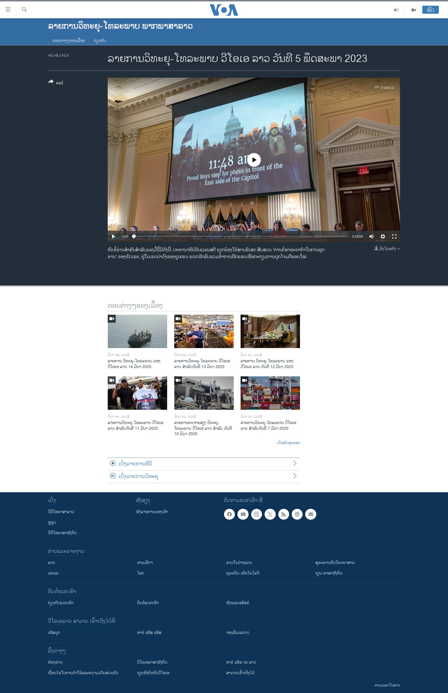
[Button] (55, 83)
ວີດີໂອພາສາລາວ (61, 512)
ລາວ (51, 563)
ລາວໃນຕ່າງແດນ (239, 563)
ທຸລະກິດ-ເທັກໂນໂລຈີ (242, 573)
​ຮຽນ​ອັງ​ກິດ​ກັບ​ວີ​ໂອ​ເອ (153, 673)
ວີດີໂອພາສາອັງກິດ (62, 533)
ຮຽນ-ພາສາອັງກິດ (329, 573)
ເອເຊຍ (53, 573)
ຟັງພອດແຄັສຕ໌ (237, 603)
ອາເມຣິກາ (145, 563)
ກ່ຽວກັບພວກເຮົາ (60, 603)
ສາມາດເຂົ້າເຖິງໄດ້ (240, 673)
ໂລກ (140, 573)
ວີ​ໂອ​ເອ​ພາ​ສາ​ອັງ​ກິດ (152, 662)
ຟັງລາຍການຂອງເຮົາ (152, 512)
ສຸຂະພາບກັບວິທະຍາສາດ (335, 563)
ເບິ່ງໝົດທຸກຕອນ (288, 443)
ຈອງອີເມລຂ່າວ (237, 633)
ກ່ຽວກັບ (100, 40)
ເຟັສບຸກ (54, 633)
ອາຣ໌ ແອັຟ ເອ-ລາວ (241, 662)
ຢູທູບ (52, 522)
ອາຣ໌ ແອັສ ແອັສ (149, 633)
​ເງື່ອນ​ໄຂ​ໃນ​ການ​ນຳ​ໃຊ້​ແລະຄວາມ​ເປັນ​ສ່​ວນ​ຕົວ (83, 673)
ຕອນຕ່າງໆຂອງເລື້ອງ (69, 40)
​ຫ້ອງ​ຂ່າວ (55, 662)
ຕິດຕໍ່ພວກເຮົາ (148, 603)
